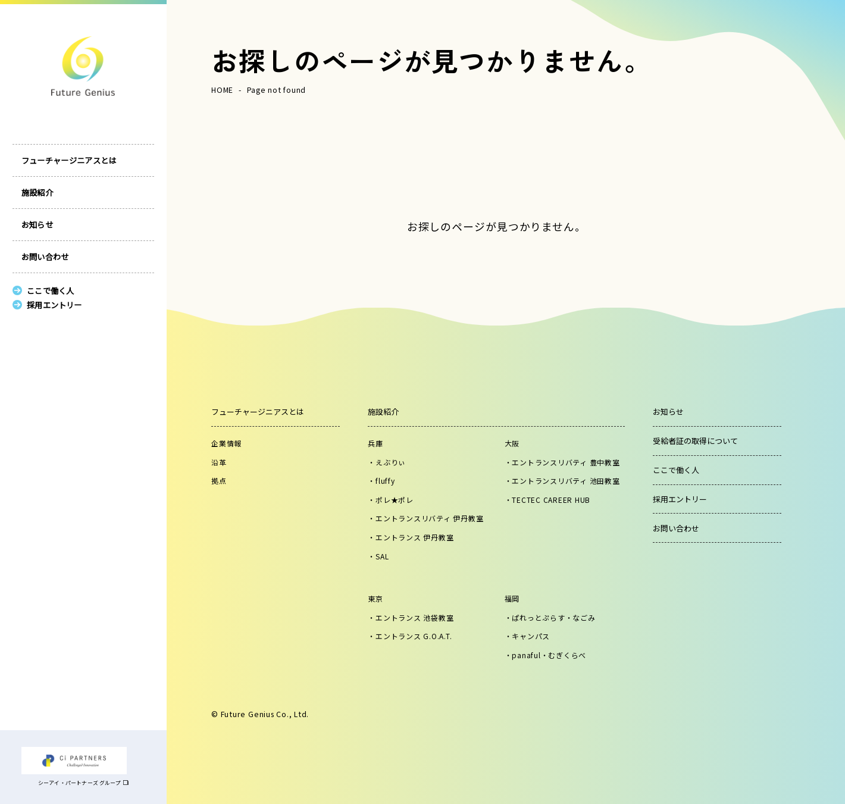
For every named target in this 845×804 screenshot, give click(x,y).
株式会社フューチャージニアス (74, 66)
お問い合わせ (45, 269)
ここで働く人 (676, 469)
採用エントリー (680, 499)
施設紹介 (37, 205)
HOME (222, 90)
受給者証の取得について (695, 440)
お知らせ (37, 237)
